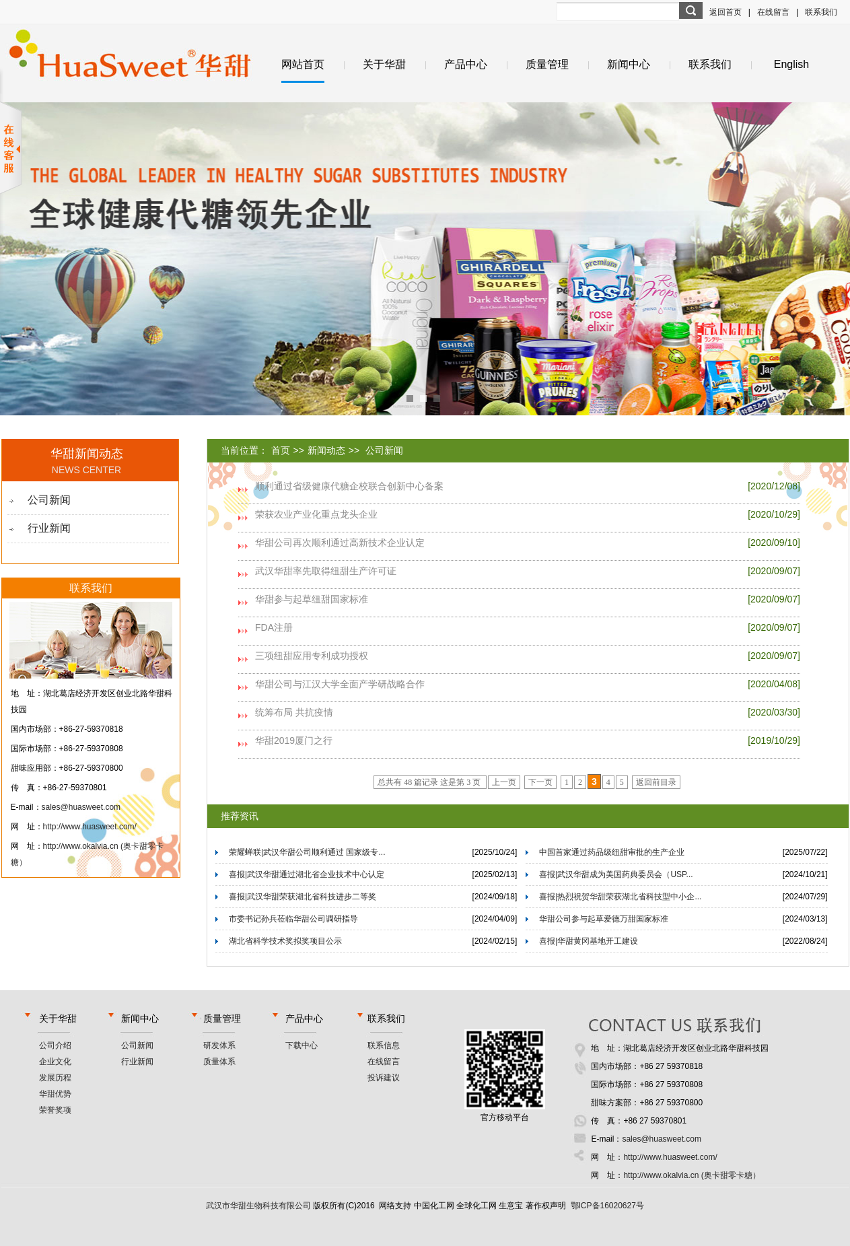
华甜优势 (55, 1094)
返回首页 (725, 12)
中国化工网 (434, 1205)
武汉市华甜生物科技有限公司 (258, 1205)
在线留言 (773, 12)
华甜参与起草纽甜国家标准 (311, 599)
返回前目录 (656, 782)
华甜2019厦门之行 (293, 740)
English (791, 64)
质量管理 (547, 64)
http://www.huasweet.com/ (90, 826)
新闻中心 (628, 64)
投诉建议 (383, 1077)
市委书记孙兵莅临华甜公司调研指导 (293, 919)
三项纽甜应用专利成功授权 (311, 655)
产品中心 (465, 64)
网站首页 (302, 64)
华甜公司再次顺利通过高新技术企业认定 (340, 542)
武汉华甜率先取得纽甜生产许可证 (325, 570)
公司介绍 (55, 1045)
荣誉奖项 (55, 1110)
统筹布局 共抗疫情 (294, 712)
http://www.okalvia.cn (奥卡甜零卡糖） (691, 1175)
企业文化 (55, 1061)
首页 (280, 450)
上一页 (504, 782)
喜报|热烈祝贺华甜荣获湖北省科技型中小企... (620, 896)
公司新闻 (49, 500)
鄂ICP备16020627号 (607, 1205)
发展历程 (55, 1077)
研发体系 (219, 1045)
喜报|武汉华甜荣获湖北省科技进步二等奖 (302, 896)
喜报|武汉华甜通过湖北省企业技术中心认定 (306, 874)
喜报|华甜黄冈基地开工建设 (588, 941)
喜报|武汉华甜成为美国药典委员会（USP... (616, 874)
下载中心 (301, 1045)
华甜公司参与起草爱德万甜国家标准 (603, 919)
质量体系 (219, 1061)
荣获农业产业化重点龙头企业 (316, 514)
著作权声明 (546, 1205)
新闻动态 (326, 450)
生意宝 (511, 1205)
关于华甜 (384, 64)
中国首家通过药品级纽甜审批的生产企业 (611, 852)
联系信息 (383, 1045)
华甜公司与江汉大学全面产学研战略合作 (340, 684)
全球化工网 (476, 1205)
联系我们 (821, 12)
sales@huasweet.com (81, 807)
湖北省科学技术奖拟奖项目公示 (285, 941)
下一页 (540, 782)
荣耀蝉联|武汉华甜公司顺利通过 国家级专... (307, 852)
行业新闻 (49, 528)
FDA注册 (274, 627)
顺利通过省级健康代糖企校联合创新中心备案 (349, 486)
